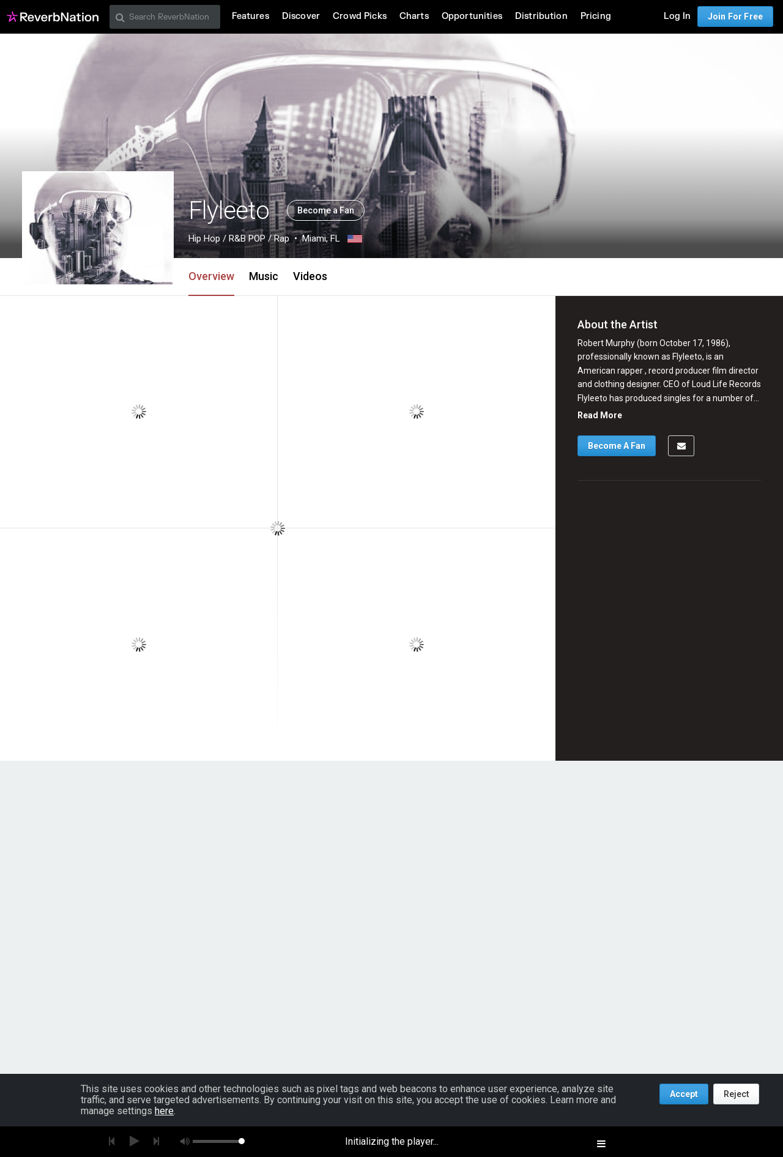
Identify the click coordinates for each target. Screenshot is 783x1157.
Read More (599, 415)
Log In (677, 16)
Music (263, 276)
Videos (310, 276)
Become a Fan (325, 210)
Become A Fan (616, 446)
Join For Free (735, 16)
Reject (736, 1094)
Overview (211, 276)
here (164, 1111)
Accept (684, 1094)
